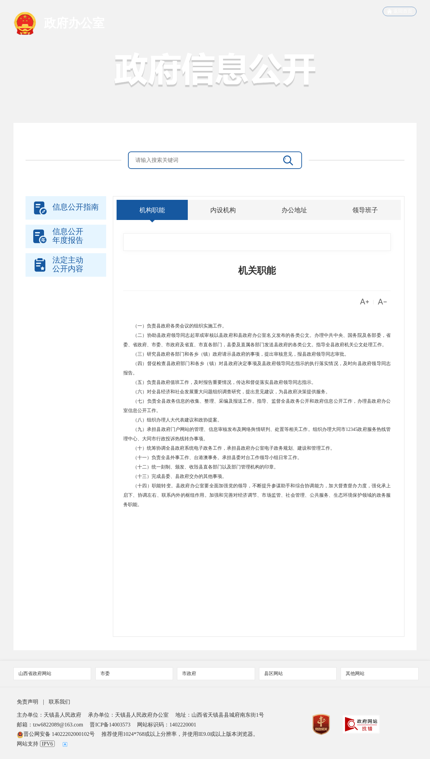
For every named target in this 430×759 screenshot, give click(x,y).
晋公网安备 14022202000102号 (56, 734)
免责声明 (27, 702)
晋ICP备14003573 (110, 724)
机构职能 (152, 210)
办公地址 (294, 210)
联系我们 (59, 702)
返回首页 (399, 11)
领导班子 (365, 210)
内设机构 (223, 210)
